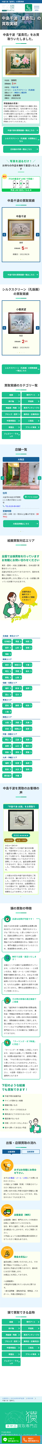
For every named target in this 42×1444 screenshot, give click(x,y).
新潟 (17, 688)
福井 (7, 688)
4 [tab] (24, 353)
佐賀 (17, 763)
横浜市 (24, 92)
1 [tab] (19, 259)
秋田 (27, 641)
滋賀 (27, 728)
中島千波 (14, 87)
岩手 (7, 647)
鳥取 (27, 739)
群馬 (7, 677)
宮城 (27, 647)
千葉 (27, 664)
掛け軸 (11, 401)
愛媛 (27, 752)
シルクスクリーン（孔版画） (24, 90)
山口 (17, 745)
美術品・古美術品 (31, 414)
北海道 (7, 641)
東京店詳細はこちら (25, 518)
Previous (4, 234)
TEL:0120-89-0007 (12, 503)
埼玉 (7, 671)
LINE (25, 1177)
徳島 (7, 752)
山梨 (17, 677)
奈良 (7, 728)
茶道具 (30, 401)
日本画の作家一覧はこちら (24, 149)
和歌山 (17, 728)
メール (19, 1177)
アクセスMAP (31, 497)
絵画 (11, 394)
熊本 (7, 769)
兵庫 (27, 722)
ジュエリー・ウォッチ (11, 435)
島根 (7, 745)
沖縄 (17, 775)
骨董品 (11, 427)
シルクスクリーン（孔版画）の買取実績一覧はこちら (22, 369)
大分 (17, 769)
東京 (7, 664)
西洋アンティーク (31, 407)
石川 (17, 694)
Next (37, 234)
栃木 (27, 671)
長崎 (27, 763)
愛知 (7, 705)
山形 (17, 647)
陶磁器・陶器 (11, 407)
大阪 (7, 722)
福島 (7, 654)
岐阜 (27, 705)
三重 (7, 711)
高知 (17, 752)
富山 (7, 694)
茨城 (17, 671)
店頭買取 (30, 1151)
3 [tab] (23, 259)
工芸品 (30, 420)
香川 (27, 745)
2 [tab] (21, 259)
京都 (17, 722)
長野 (27, 688)
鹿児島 (7, 775)
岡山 (7, 739)
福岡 (7, 763)
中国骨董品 (11, 420)
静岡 (17, 705)
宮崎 (27, 769)
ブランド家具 (30, 427)
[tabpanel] (21, 234)
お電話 (11, 1177)
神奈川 (17, 92)
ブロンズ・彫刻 (11, 414)
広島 (17, 739)
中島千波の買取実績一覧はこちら (23, 130)
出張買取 (11, 1151)
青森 (17, 641)
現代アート (30, 394)
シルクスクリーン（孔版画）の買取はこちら (22, 139)
